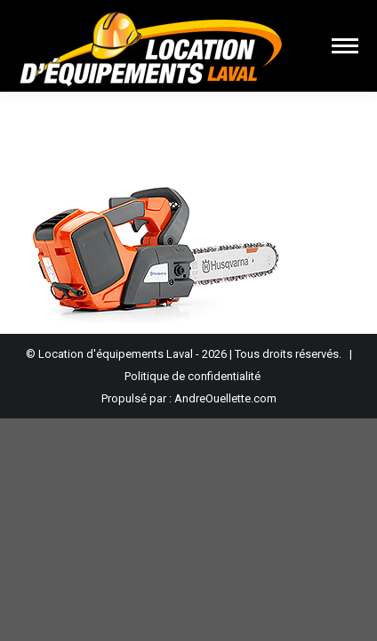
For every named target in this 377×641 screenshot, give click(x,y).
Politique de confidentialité (192, 376)
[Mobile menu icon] (345, 46)
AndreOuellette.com (225, 398)
